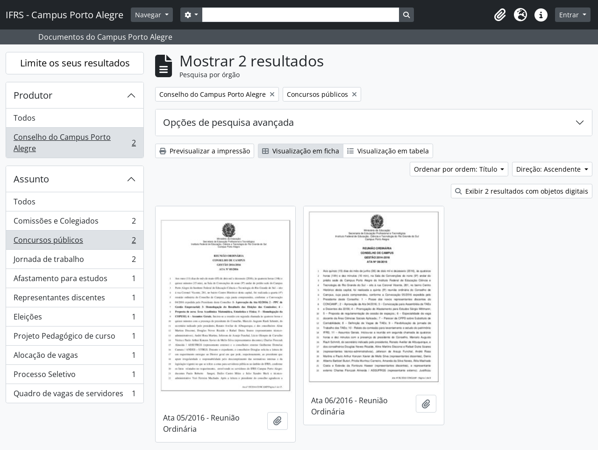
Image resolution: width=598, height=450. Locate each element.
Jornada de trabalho (74, 261)
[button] (500, 15)
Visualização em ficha (300, 150)
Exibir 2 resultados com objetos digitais (521, 191)
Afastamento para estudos (74, 280)
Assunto (31, 179)
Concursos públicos (74, 242)
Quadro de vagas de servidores (74, 395)
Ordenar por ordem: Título (456, 169)
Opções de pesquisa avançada (228, 122)
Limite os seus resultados (75, 63)
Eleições (74, 319)
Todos (25, 118)
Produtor (33, 95)
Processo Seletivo (74, 376)
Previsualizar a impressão (204, 150)
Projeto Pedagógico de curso (74, 338)
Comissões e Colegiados (74, 223)
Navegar (149, 14)
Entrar (570, 14)
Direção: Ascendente (549, 169)
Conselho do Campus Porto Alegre (74, 142)
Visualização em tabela (388, 150)
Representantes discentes (74, 299)
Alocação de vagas (74, 357)
